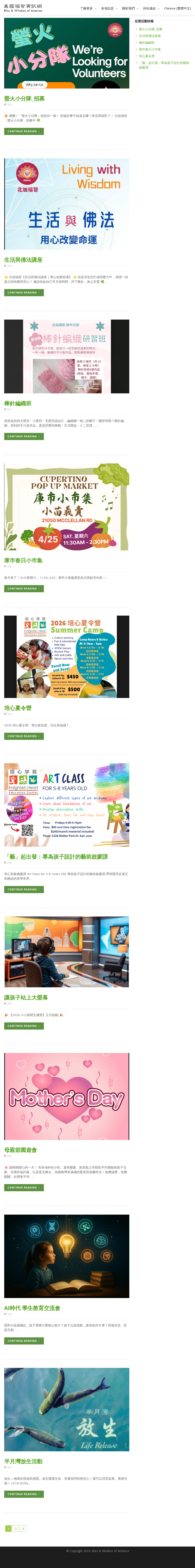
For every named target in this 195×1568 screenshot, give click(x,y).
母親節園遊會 (20, 1150)
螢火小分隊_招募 (24, 98)
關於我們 (130, 8)
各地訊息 (109, 8)
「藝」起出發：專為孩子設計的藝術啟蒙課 (56, 856)
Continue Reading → (24, 131)
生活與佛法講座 (23, 259)
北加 (9, 104)
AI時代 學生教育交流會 (32, 1308)
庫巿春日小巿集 (23, 560)
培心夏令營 (17, 708)
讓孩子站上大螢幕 (26, 997)
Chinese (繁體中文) (177, 8)
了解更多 (88, 8)
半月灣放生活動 (23, 1461)
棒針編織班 (17, 403)
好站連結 (151, 8)
